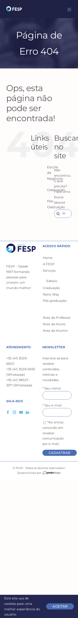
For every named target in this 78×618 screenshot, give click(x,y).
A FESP (48, 264)
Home (48, 258)
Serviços (49, 270)
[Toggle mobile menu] (69, 9)
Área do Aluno (54, 324)
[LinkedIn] (27, 412)
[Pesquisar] (58, 213)
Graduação (51, 288)
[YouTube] (21, 412)
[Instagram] (14, 412)
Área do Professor (57, 318)
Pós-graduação (55, 301)
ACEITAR (60, 606)
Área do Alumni (55, 331)
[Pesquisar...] (63, 213)
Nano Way (51, 294)
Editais (51, 281)
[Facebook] (8, 412)
